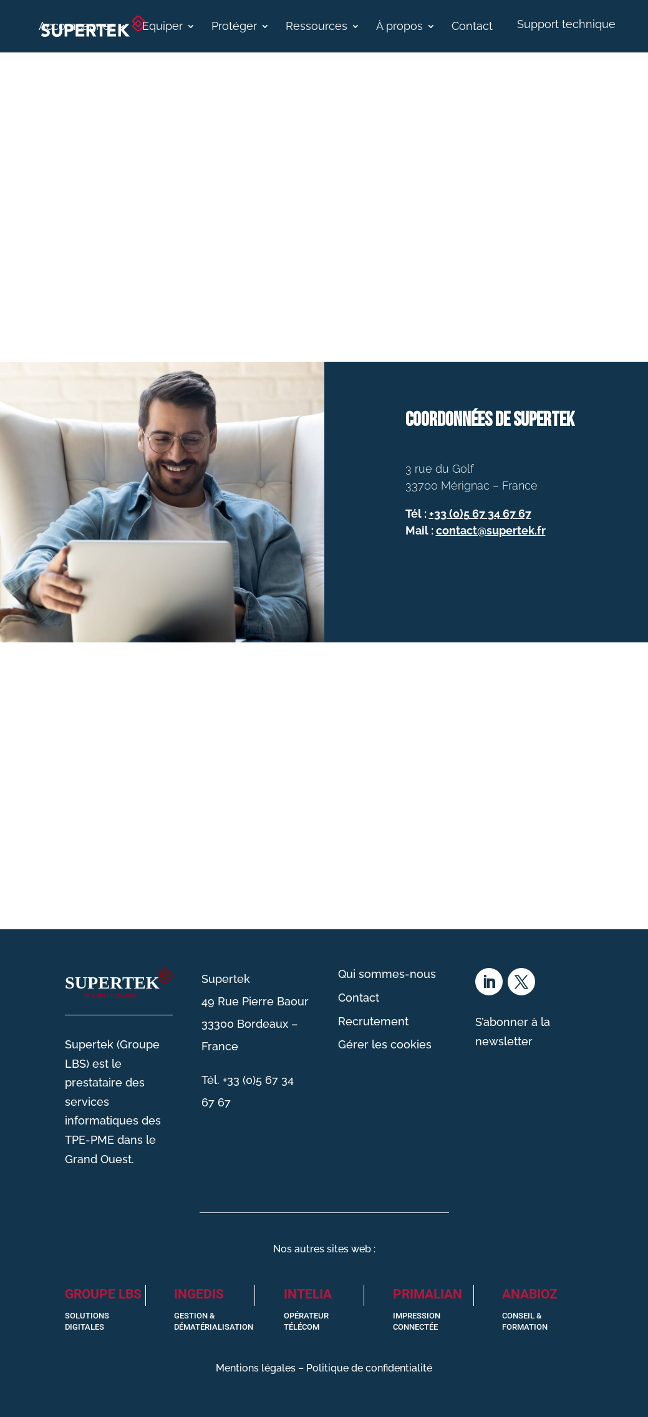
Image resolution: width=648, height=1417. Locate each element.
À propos (399, 27)
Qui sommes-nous (387, 973)
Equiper (162, 27)
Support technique (566, 24)
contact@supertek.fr (491, 530)
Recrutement (373, 1021)
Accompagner (76, 27)
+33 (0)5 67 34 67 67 (480, 513)
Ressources (316, 27)
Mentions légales (256, 1368)
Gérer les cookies (385, 1044)
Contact (472, 27)
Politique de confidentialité (369, 1368)
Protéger (234, 27)
